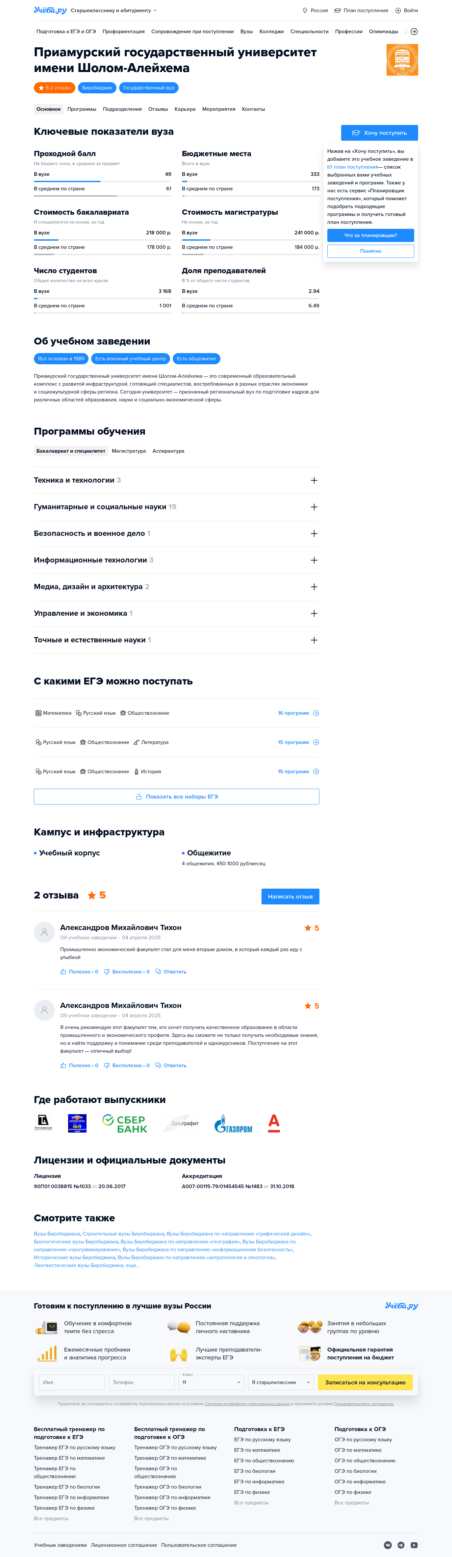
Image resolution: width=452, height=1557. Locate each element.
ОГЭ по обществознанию (365, 1460)
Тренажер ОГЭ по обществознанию (155, 1472)
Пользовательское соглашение (199, 1545)
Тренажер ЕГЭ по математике (69, 1458)
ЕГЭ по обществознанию (264, 1460)
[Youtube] (414, 1545)
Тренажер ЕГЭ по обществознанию (55, 1472)
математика (57, 713)
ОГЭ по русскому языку (363, 1439)
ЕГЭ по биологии (254, 1471)
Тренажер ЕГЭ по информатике (71, 1497)
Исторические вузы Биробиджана (74, 1257)
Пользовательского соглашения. (364, 1403)
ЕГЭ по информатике (259, 1481)
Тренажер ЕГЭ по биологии (67, 1487)
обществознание (148, 713)
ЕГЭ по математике (257, 1450)
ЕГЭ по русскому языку (262, 1439)
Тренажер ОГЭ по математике (170, 1458)
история (151, 771)
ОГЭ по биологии (356, 1471)
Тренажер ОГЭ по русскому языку (175, 1447)
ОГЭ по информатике (360, 1481)
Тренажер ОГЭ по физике (165, 1508)
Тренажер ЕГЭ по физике (64, 1508)
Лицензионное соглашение (124, 1545)
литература (154, 742)
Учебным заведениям (60, 1545)
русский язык (99, 713)
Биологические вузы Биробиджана (76, 1241)
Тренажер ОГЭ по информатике (172, 1497)
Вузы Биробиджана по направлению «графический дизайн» (238, 1234)
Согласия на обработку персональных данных (247, 1403)
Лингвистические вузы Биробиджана (78, 1265)
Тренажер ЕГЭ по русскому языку (74, 1447)
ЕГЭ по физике (252, 1492)
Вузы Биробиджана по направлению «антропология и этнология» (196, 1257)
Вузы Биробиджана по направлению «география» (180, 1241)
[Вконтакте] (388, 1545)
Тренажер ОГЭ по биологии (167, 1487)
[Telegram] (401, 1545)
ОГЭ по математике (358, 1450)
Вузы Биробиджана (57, 1234)
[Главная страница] (50, 10)
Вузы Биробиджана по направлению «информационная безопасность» (207, 1249)
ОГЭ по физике (353, 1492)
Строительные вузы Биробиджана (123, 1234)
